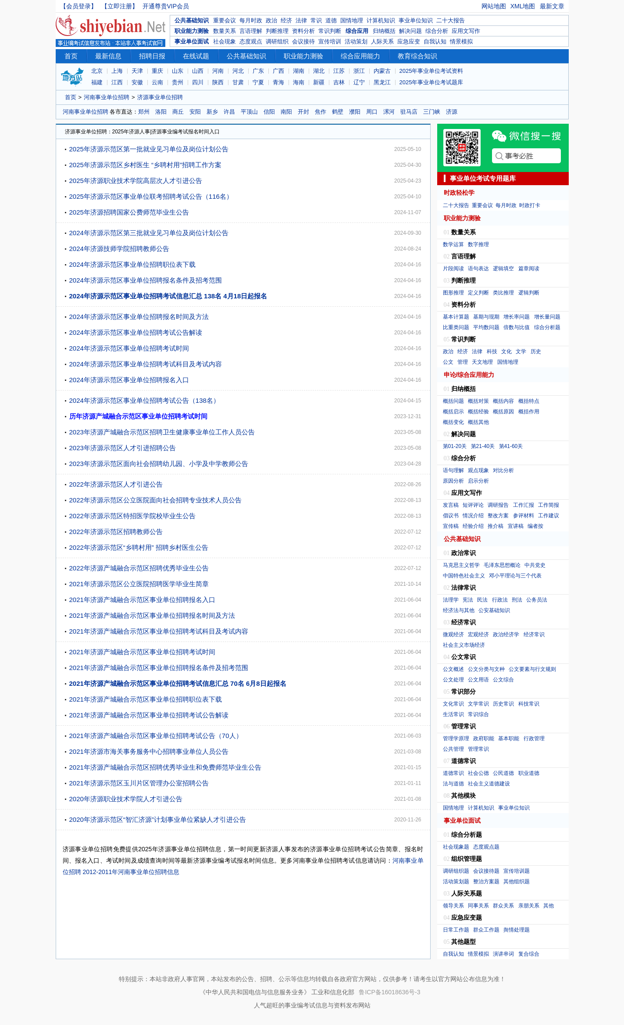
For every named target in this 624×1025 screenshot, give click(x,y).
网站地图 (493, 6)
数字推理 (478, 244)
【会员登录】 (78, 6)
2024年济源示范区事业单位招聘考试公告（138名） (144, 400)
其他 (548, 906)
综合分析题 (547, 327)
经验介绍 (473, 526)
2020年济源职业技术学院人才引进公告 (125, 799)
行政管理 (534, 738)
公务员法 (536, 600)
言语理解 (250, 31)
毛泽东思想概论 (502, 565)
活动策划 (356, 41)
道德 (331, 20)
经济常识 (534, 634)
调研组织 (277, 41)
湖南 (298, 71)
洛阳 (161, 111)
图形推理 (453, 293)
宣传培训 (329, 41)
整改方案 (498, 515)
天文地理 (482, 362)
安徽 (137, 82)
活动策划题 (456, 881)
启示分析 (478, 481)
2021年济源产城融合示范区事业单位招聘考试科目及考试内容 (158, 631)
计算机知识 (381, 20)
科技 (492, 351)
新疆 (318, 82)
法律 (301, 20)
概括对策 (478, 401)
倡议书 (451, 515)
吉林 (339, 82)
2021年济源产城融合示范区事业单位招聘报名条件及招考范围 (158, 667)
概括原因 (503, 412)
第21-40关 (483, 446)
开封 (303, 111)
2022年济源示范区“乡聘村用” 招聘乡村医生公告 (139, 547)
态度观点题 (486, 847)
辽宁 (359, 82)
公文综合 (503, 680)
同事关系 (478, 906)
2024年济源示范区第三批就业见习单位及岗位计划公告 (148, 233)
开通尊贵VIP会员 (166, 6)
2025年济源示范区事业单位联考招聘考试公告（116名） (151, 196)
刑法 (517, 600)
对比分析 (503, 470)
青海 (278, 82)
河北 (238, 71)
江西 (117, 82)
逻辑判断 (528, 293)
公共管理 (453, 749)
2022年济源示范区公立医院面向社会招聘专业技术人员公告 (155, 500)
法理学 (451, 600)
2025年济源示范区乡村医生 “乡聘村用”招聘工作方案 (145, 164)
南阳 (286, 111)
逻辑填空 (503, 268)
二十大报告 (450, 20)
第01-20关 (455, 446)
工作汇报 (523, 505)
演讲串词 (503, 954)
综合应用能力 (360, 56)
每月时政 (250, 20)
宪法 (468, 600)
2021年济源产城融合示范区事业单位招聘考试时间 (142, 652)
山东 (177, 71)
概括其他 (478, 422)
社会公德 (478, 773)
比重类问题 (456, 327)
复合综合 (528, 954)
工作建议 (548, 515)
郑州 (144, 111)
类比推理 (503, 293)
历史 (536, 351)
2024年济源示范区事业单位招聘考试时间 (129, 348)
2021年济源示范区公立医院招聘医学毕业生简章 (139, 584)
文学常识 (478, 704)
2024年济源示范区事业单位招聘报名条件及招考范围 (145, 280)
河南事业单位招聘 (106, 97)
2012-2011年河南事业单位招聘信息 (130, 871)
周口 (372, 111)
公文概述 (453, 669)
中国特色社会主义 (464, 576)
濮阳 (354, 111)
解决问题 (410, 31)
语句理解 (453, 470)
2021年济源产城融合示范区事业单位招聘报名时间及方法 (152, 615)
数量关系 (224, 31)
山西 (197, 71)
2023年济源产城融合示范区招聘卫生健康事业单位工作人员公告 (162, 432)
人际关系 (382, 41)
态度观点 (250, 41)
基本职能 (508, 738)
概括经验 (478, 412)
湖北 (318, 71)
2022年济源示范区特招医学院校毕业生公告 (132, 516)
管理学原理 (456, 738)
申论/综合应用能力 (469, 374)
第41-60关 (511, 446)
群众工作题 (486, 930)
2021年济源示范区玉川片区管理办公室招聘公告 (139, 783)
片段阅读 (453, 268)
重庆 (157, 71)
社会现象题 (456, 847)
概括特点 (528, 401)
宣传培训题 (516, 871)
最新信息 (108, 56)
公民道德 (503, 773)
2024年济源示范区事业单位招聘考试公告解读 (135, 332)
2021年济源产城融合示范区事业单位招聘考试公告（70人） (155, 735)
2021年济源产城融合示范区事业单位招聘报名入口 (142, 599)
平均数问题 (486, 327)
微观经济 (453, 634)
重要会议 (224, 20)
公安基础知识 (494, 610)
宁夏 (258, 82)
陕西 (218, 82)
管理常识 (478, 749)
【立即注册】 (119, 6)
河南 (218, 71)
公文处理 (453, 680)
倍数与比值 (516, 327)
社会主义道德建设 (489, 784)
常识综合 (478, 714)
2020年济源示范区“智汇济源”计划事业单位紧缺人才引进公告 (157, 819)
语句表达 (478, 268)
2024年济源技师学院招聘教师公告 (119, 248)
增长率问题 (516, 317)
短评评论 (473, 505)
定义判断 (478, 293)
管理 (462, 362)
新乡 (212, 111)
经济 (286, 20)
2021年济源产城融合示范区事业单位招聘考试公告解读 (148, 715)
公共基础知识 (192, 20)
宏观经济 (478, 634)
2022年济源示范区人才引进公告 (116, 484)
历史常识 (503, 704)
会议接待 (303, 41)
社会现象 (224, 41)
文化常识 (453, 704)
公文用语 (478, 680)
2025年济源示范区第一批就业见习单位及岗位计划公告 (148, 149)
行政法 (500, 600)
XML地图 (522, 6)
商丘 (178, 111)
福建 (97, 82)
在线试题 (196, 56)
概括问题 (453, 401)
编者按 (535, 526)
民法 (482, 600)
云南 (157, 82)
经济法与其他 (458, 610)
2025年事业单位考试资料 (431, 71)
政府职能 (483, 738)
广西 (278, 71)
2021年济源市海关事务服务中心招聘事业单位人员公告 (148, 751)
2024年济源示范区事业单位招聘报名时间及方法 (139, 316)
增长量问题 (547, 317)
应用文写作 (466, 31)
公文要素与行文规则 (532, 669)
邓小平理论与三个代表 (515, 576)
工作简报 (548, 505)
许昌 (229, 111)
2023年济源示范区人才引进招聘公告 (122, 448)
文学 (521, 351)
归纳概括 (384, 31)
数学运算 (453, 244)
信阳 (269, 111)
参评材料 (523, 515)
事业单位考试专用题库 (483, 178)
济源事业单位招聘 (160, 97)
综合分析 (436, 31)
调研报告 (498, 505)
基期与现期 (486, 317)
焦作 (320, 111)
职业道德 (528, 773)
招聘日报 (152, 56)
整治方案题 (486, 881)
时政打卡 (529, 205)
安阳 (195, 111)
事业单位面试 (192, 41)
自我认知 (435, 41)
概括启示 (453, 412)
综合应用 (357, 31)
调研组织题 (456, 871)
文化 (506, 351)
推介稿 (495, 526)
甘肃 (238, 82)
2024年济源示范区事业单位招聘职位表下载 (132, 264)
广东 (258, 71)
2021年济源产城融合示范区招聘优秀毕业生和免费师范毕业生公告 (165, 767)
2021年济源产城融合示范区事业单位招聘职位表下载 (145, 699)
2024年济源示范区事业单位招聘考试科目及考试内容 (145, 364)
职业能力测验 (192, 31)
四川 (197, 82)
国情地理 (351, 20)
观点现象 (478, 470)
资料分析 (303, 31)
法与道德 (453, 784)
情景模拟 (461, 41)
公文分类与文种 (486, 669)
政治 (271, 20)
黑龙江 (382, 82)
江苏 (339, 71)
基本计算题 (456, 317)
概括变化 (453, 422)
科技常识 (528, 704)
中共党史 (535, 565)
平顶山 (249, 111)
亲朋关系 (528, 906)
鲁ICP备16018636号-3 (389, 992)
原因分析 (453, 481)
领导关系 (453, 906)
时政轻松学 (459, 192)
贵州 (177, 82)
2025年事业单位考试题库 (431, 82)
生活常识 (453, 714)
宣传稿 (451, 526)
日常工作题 (456, 930)
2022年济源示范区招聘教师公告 (116, 531)
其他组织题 (516, 881)
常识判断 (329, 31)
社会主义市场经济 (464, 645)
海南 (298, 82)
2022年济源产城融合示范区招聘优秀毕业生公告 (139, 568)
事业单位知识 (416, 20)
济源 (451, 111)
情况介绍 (473, 515)
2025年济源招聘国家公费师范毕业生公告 (129, 212)
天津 (137, 71)
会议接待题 (486, 871)
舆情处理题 (516, 930)
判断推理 (277, 31)
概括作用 (528, 412)
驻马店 (408, 111)
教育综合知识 (417, 56)
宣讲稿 (516, 526)
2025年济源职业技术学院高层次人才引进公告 (135, 180)
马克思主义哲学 (461, 565)
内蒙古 (382, 71)
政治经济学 (506, 634)
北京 (97, 71)
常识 (316, 20)
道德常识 (453, 773)
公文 (448, 362)
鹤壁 (337, 111)
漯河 (389, 111)
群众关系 (503, 906)
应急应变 (408, 41)
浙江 (359, 71)
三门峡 (431, 111)
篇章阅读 (528, 268)
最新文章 (552, 6)
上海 (117, 71)
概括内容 (503, 401)
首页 (71, 56)
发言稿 (451, 505)
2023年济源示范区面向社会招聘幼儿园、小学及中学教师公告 (158, 463)
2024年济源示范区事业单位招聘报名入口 (129, 379)
